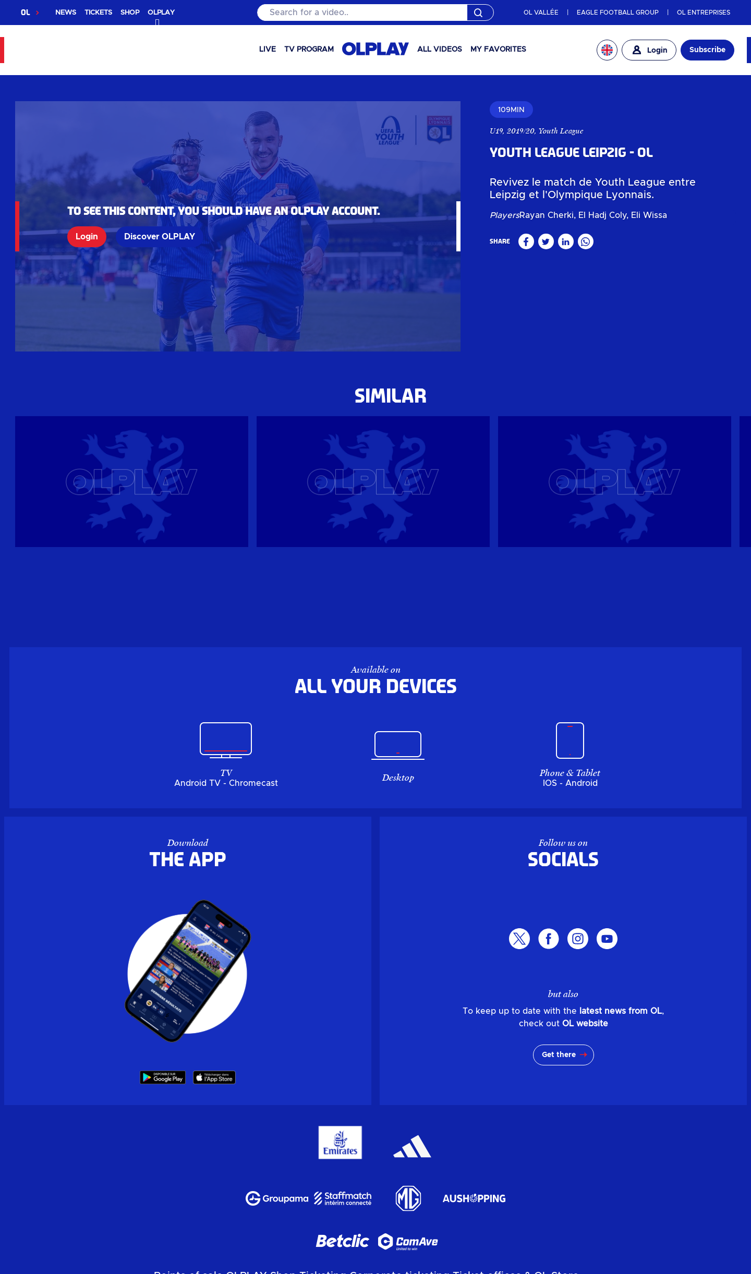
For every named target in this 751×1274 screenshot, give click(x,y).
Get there (559, 1055)
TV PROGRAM (309, 49)
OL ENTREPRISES (703, 12)
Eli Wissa (649, 215)
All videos (439, 49)
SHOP (129, 12)
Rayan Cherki (546, 215)
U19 (496, 131)
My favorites (498, 49)
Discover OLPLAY (159, 237)
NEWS (65, 12)
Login (87, 237)
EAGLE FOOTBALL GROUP (618, 12)
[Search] (375, 12)
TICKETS (98, 12)
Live (267, 49)
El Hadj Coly (602, 215)
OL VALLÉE (541, 12)
